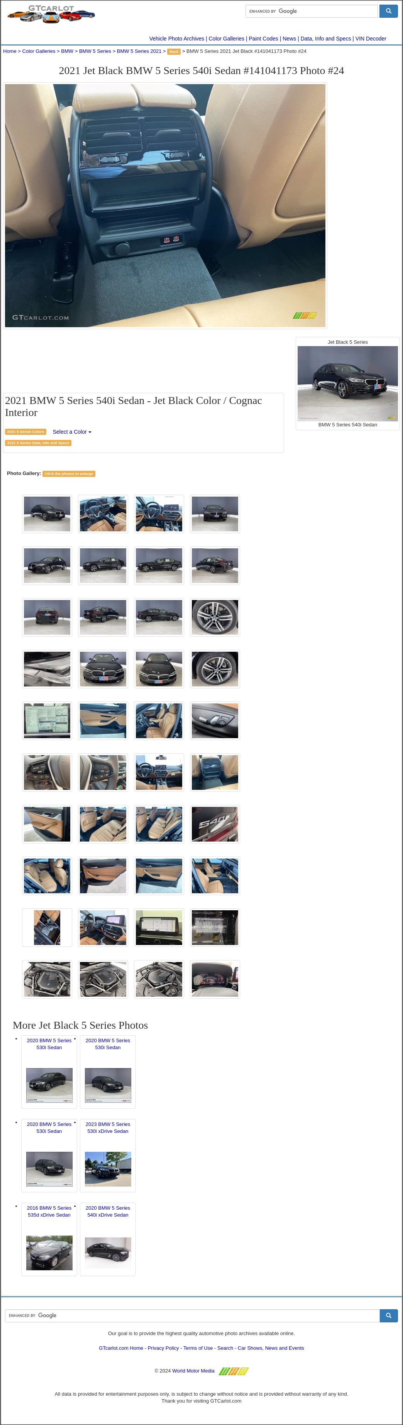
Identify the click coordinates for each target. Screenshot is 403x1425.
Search (225, 1348)
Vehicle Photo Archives (176, 38)
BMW (67, 51)
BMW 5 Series (95, 51)
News (289, 38)
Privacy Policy (163, 1348)
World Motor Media (193, 1371)
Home (10, 51)
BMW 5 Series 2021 (139, 51)
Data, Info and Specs (326, 38)
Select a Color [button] (72, 432)
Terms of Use (198, 1348)
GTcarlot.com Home (121, 1348)
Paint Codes (263, 38)
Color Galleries (227, 38)
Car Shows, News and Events (271, 1348)
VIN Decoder (371, 38)
